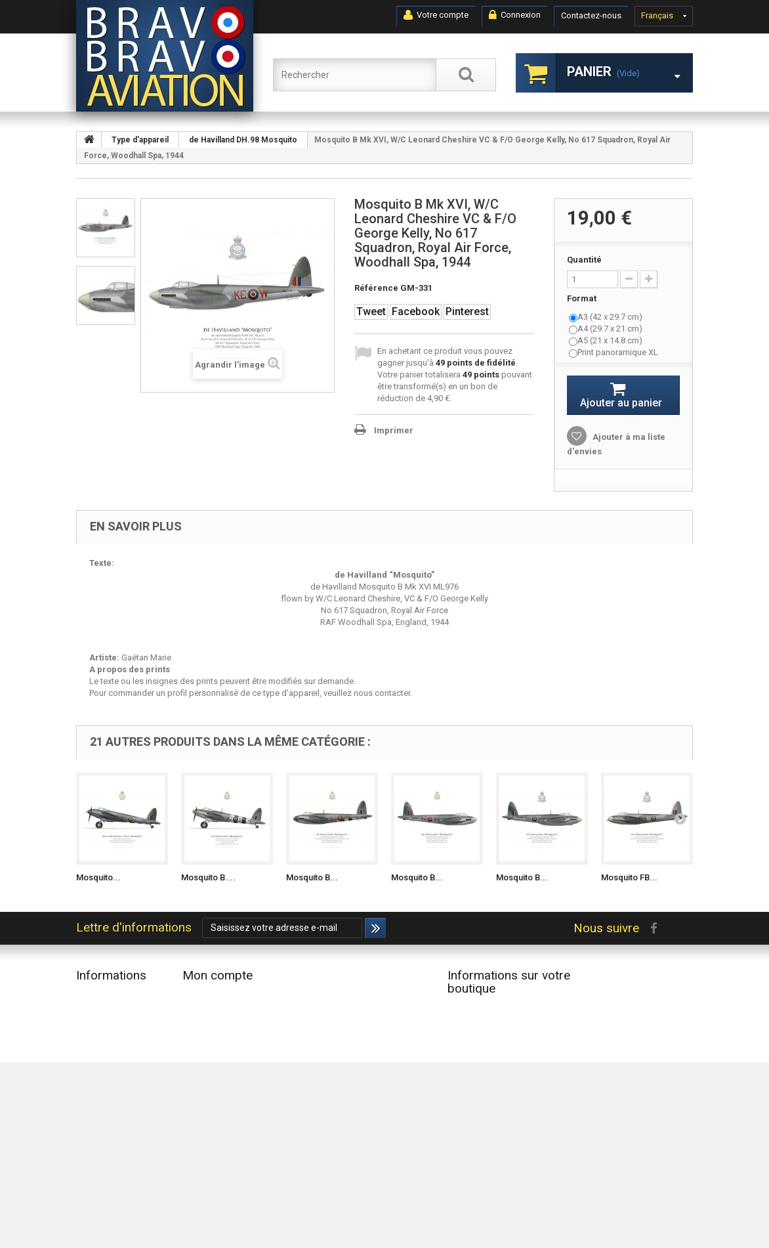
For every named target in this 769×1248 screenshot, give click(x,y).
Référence (376, 288)
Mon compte (217, 975)
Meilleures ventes (109, 1030)
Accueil (90, 1064)
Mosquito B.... (208, 877)
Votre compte (436, 15)
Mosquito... (98, 877)
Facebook (416, 311)
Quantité (584, 260)
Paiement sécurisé (110, 1145)
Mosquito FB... (629, 877)
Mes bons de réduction (226, 1064)
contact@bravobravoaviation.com (511, 1121)
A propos (94, 1127)
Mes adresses (209, 1030)
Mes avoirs (203, 1013)
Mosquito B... (312, 877)
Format (582, 298)
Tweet (371, 311)
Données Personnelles (118, 1162)
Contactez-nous (591, 15)
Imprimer (393, 430)
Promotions (98, 996)
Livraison (93, 1082)
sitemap (91, 1179)
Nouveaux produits (112, 1013)
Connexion (515, 15)
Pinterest (467, 311)
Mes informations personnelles (241, 1047)
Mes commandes (215, 996)
